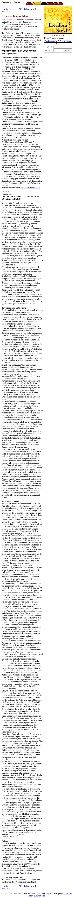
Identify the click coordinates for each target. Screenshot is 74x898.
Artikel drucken (26, 9)
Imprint (42, 896)
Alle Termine (50, 41)
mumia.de (67, 893)
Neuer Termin (64, 41)
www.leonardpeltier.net (30, 188)
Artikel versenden (10, 9)
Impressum (33, 896)
